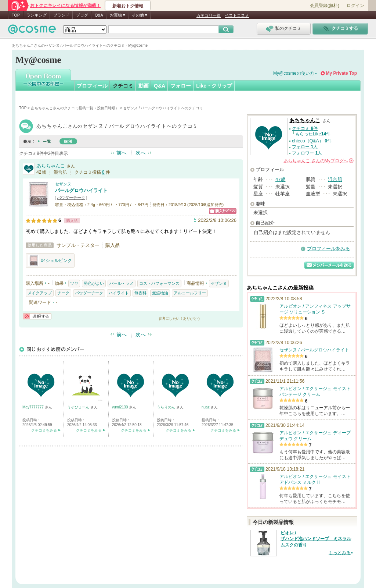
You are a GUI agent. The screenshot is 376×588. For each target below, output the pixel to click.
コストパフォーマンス (159, 283)
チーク (63, 293)
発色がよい (94, 283)
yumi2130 (120, 407)
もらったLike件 (312, 134)
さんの (318, 160)
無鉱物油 (160, 293)
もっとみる (340, 552)
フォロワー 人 (307, 153)
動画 (143, 86)
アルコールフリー (190, 293)
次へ (140, 153)
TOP (16, 15)
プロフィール (92, 86)
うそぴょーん (78, 407)
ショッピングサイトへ (222, 211)
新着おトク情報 (127, 5)
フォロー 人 (305, 146)
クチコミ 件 (305, 128)
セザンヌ (63, 184)
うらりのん (166, 407)
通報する (37, 316)
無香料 (140, 293)
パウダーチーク (71, 197)
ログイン (355, 5)
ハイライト (119, 293)
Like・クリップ (214, 86)
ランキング (36, 15)
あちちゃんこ (50, 166)
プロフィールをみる (328, 248)
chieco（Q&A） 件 (312, 141)
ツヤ (74, 283)
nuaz (206, 407)
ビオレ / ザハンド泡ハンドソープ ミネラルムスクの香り (316, 539)
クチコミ (123, 86)
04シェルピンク (50, 260)
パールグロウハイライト (81, 190)
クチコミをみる (44, 430)
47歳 (280, 179)
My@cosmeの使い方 (293, 73)
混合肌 (335, 179)
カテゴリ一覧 (208, 15)
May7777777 (33, 407)
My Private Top (341, 73)
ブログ (82, 15)
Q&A (99, 15)
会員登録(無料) (324, 5)
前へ (121, 153)
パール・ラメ (121, 283)
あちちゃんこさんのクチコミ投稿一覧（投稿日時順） (75, 108)
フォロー (180, 86)
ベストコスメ (237, 15)
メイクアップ (40, 293)
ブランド (61, 15)
